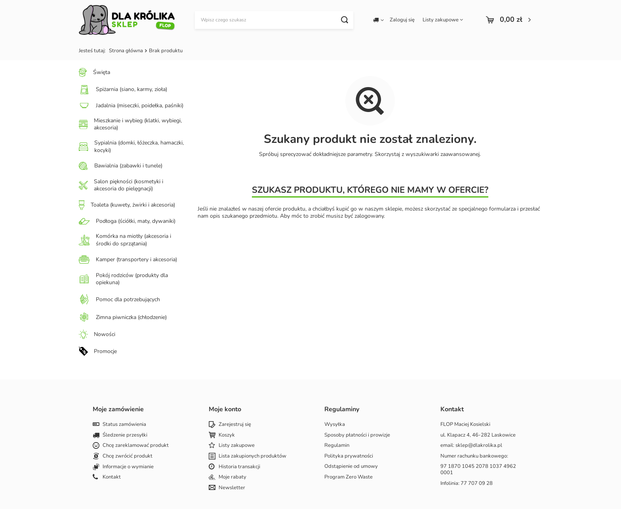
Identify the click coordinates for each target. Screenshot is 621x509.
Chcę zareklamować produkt (136, 446)
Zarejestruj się (235, 425)
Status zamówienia (124, 425)
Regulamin (336, 446)
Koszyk (227, 435)
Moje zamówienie (118, 409)
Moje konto (225, 409)
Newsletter (232, 488)
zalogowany (369, 216)
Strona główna (126, 50)
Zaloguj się (402, 20)
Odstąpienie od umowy (351, 466)
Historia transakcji (239, 467)
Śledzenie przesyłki (125, 435)
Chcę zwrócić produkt (127, 456)
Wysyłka (334, 425)
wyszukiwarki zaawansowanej (443, 154)
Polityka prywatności (348, 456)
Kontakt (112, 477)
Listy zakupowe (441, 19)
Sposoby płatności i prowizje (357, 435)
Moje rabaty (232, 477)
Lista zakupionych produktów (252, 456)
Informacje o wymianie (128, 467)
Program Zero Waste (348, 477)
